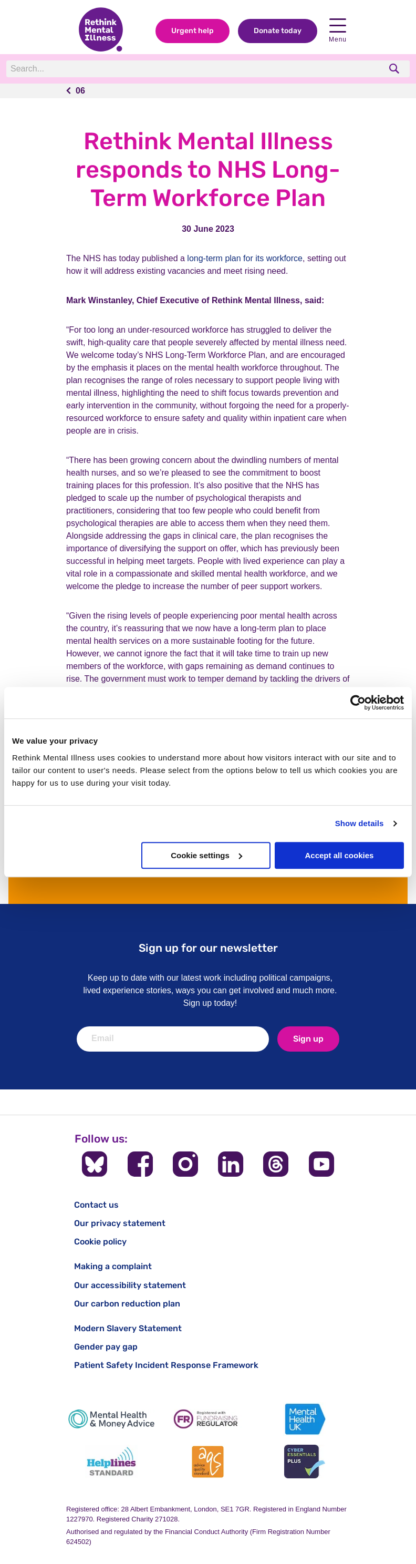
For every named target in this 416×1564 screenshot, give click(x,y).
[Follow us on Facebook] (140, 1164)
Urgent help (192, 30)
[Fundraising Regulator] (208, 1419)
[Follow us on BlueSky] (94, 1164)
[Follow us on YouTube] (321, 1164)
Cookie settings (206, 855)
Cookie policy (100, 1242)
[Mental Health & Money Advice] (111, 1419)
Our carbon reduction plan (127, 1304)
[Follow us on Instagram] (185, 1164)
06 (80, 90)
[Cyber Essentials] (305, 1462)
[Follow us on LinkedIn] (230, 1164)
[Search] (150, 69)
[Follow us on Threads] (276, 1164)
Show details (359, 823)
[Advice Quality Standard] (208, 1462)
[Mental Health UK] (305, 1419)
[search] (395, 68)
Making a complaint (113, 1266)
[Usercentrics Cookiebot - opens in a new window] (358, 703)
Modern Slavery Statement (128, 1328)
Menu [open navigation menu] (338, 30)
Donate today (277, 30)
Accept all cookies (339, 855)
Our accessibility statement (130, 1285)
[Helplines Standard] (111, 1462)
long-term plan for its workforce (245, 258)
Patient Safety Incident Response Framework (166, 1365)
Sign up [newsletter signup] (308, 1039)
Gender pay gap (106, 1347)
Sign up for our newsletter (208, 947)
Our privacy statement (119, 1223)
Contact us (96, 1205)
